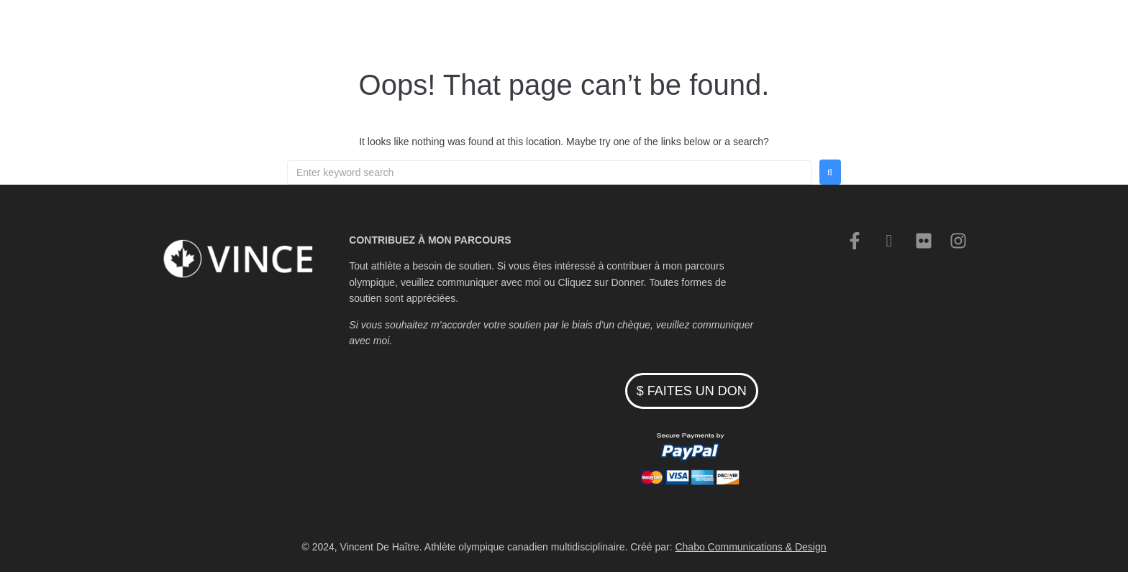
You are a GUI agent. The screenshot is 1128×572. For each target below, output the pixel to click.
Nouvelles (716, 32)
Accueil (476, 32)
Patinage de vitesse (561, 32)
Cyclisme (651, 32)
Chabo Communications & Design (750, 547)
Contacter (782, 32)
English (842, 32)
